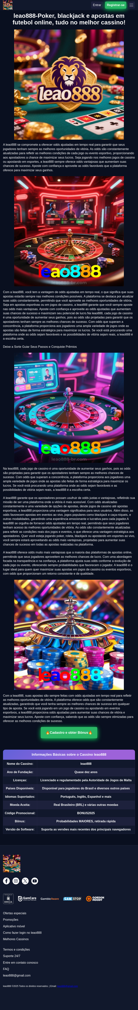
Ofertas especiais (14, 913)
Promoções (10, 919)
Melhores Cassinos (16, 939)
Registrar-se (115, 5)
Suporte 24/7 (11, 956)
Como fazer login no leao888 (22, 932)
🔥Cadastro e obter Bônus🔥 (69, 733)
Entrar (97, 5)
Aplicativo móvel (14, 926)
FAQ (6, 969)
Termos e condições (16, 949)
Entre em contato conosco (20, 962)
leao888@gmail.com (67, 986)
